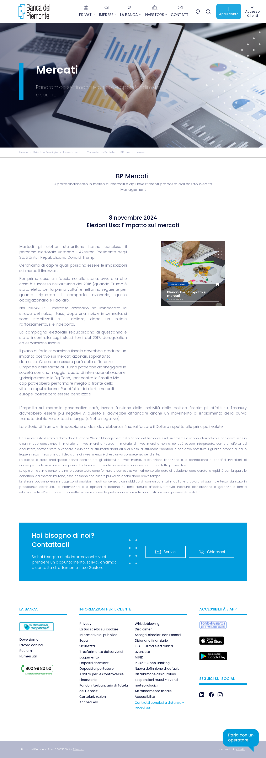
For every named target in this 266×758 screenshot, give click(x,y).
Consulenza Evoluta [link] (101, 152)
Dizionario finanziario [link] (151, 640)
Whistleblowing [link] (147, 623)
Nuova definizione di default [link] (157, 668)
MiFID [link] (139, 657)
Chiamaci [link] (211, 552)
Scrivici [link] (165, 552)
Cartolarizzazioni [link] (92, 696)
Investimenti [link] (72, 152)
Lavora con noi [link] (31, 645)
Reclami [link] (25, 650)
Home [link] (23, 152)
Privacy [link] (85, 623)
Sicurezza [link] (87, 646)
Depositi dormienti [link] (94, 663)
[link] (31, 11)
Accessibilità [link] (145, 696)
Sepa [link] (83, 640)
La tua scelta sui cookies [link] (98, 629)
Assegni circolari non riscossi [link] (158, 634)
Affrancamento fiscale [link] (153, 691)
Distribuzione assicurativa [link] (155, 674)
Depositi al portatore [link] (96, 668)
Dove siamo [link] (28, 639)
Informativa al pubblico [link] (98, 634)
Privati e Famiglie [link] (45, 152)
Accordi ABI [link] (88, 702)
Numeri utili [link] (28, 656)
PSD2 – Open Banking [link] (152, 663)
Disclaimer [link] (143, 629)
